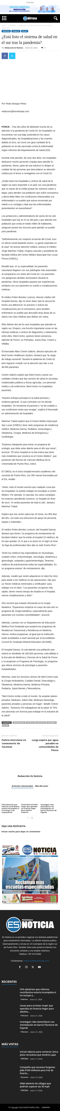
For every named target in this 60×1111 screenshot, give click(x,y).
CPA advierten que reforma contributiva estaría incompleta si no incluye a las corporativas (10, 808)
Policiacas (24, 1015)
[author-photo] (30, 765)
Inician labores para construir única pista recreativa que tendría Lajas (39, 1053)
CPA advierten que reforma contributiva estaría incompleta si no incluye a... (38, 992)
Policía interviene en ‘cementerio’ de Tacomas (14, 743)
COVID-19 (30, 723)
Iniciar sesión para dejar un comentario (21, 831)
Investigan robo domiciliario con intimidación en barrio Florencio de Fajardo (48, 808)
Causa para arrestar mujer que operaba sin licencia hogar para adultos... (37, 1008)
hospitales (40, 723)
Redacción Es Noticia (14, 48)
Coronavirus (19, 723)
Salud (24, 31)
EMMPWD (46, 1107)
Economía (24, 1077)
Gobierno (24, 999)
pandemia (52, 723)
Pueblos (16, 31)
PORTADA (12, 25)
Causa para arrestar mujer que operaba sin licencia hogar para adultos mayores (29, 808)
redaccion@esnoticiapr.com (36, 961)
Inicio (4, 25)
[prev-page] (28, 817)
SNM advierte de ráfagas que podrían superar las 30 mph (35, 1085)
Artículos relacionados (22, 786)
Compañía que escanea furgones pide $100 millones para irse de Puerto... (37, 1070)
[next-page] (32, 817)
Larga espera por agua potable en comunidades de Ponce (45, 745)
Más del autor (41, 786)
